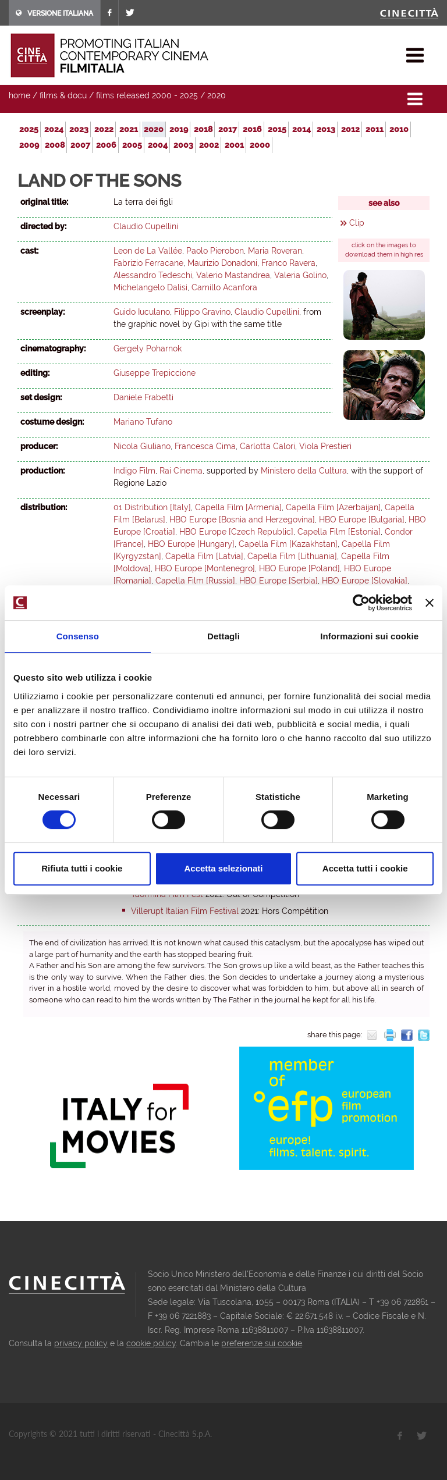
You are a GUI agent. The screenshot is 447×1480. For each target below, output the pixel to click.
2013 (326, 129)
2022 (103, 129)
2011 (375, 129)
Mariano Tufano (142, 421)
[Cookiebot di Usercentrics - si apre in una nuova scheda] (361, 602)
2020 (216, 95)
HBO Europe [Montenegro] (205, 568)
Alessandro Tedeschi (152, 275)
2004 (158, 145)
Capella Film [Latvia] (204, 556)
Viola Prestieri (325, 446)
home (19, 95)
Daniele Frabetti (143, 397)
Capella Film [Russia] (195, 580)
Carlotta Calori (267, 446)
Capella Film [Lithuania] (292, 556)
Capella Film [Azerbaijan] (333, 507)
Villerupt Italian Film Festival (185, 911)
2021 (128, 129)
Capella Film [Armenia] (238, 507)
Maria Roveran (275, 250)
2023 (78, 129)
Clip (356, 222)
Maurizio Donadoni (222, 263)
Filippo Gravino (202, 311)
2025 (28, 129)
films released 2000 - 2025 (147, 95)
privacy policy (81, 1343)
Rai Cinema (181, 470)
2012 (350, 129)
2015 (277, 129)
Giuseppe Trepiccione (154, 373)
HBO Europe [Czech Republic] (236, 531)
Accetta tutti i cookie (365, 868)
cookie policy (151, 1343)
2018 (203, 129)
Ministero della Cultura (304, 470)
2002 (209, 145)
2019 (178, 129)
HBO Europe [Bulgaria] (362, 519)
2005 (132, 145)
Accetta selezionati (223, 868)
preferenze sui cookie (261, 1343)
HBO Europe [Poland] (299, 568)
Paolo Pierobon (215, 250)
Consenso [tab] (77, 636)
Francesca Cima (205, 446)
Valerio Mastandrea (233, 275)
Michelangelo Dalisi (150, 287)
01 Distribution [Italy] (152, 507)
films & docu (63, 95)
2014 (301, 129)
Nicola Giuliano (142, 446)
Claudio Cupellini (145, 226)
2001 (234, 145)
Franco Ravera (288, 263)
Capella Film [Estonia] (339, 531)
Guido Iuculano (141, 311)
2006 (106, 145)
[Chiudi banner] (429, 603)
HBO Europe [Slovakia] (364, 580)
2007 (80, 145)
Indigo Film (134, 470)
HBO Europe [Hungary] (191, 544)
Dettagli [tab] (223, 636)
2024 (53, 129)
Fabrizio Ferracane (148, 263)
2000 (260, 145)
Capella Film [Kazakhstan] (288, 544)
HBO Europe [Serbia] (278, 580)
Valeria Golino (300, 275)
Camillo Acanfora (224, 287)
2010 (399, 129)
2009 (29, 145)
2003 (183, 145)
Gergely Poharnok (147, 348)
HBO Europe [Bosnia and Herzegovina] (242, 519)
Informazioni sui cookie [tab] (369, 636)
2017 (227, 129)
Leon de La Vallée (147, 250)
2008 (55, 145)
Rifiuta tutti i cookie (81, 868)
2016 (252, 129)
